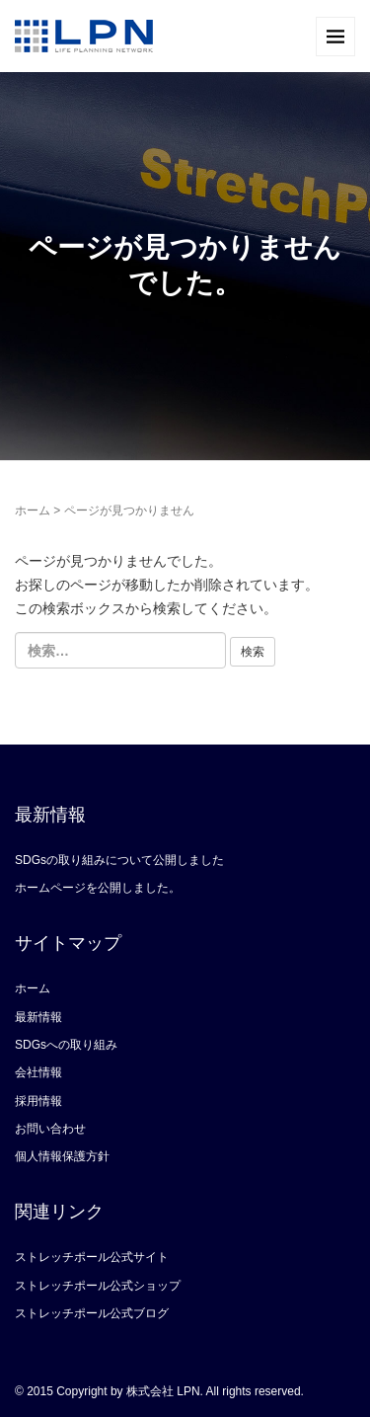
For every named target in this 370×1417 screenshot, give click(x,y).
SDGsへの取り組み (66, 1045)
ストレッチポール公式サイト (92, 1257)
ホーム (32, 510)
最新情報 (38, 1017)
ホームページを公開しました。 (98, 888)
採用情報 (38, 1101)
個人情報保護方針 (62, 1156)
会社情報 (38, 1072)
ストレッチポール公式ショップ (98, 1286)
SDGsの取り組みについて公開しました (119, 860)
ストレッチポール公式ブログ (92, 1313)
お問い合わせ (50, 1129)
